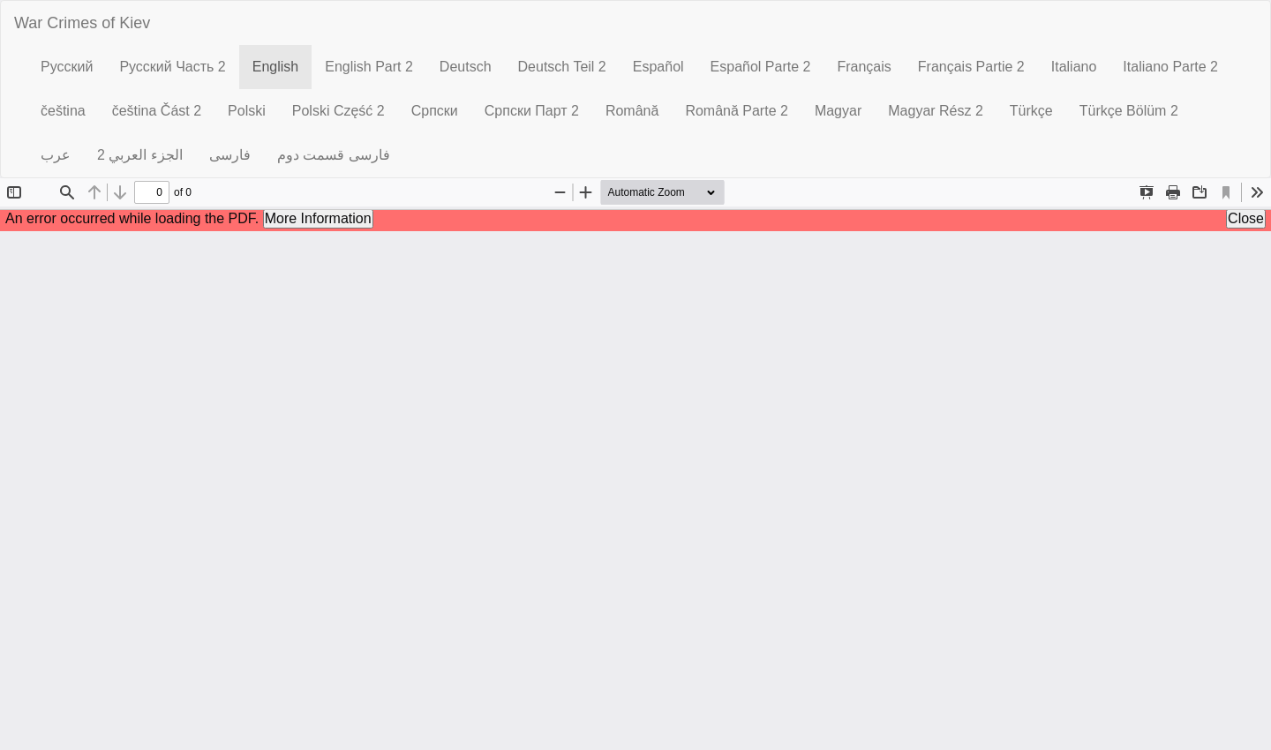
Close (1246, 218)
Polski (247, 110)
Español (658, 66)
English (282, 65)
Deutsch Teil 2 (562, 66)
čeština (63, 110)
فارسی (230, 154)
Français (864, 66)
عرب (56, 154)
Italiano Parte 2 (1170, 66)
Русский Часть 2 (172, 66)
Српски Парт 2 (532, 110)
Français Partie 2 (971, 66)
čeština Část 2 (156, 110)
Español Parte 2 (761, 66)
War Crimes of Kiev (82, 23)
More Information (318, 218)
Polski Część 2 (338, 110)
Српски (434, 110)
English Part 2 (369, 66)
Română (631, 110)
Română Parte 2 (736, 110)
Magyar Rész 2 (935, 110)
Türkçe (1031, 110)
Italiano (1074, 66)
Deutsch (466, 66)
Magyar (838, 110)
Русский (67, 66)
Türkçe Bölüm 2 (1128, 110)
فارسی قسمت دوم (333, 154)
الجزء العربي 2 (140, 154)
